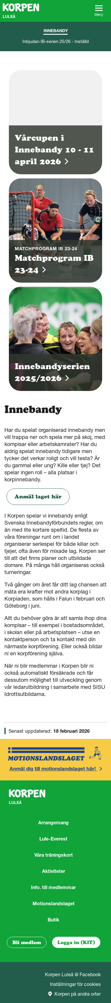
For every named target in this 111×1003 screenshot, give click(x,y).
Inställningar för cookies (75, 984)
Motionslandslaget (54, 903)
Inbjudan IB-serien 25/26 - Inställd (55, 41)
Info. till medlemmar (53, 887)
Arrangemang (53, 822)
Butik (53, 920)
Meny (98, 11)
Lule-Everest (53, 839)
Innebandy (56, 30)
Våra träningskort (53, 855)
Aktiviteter (53, 871)
